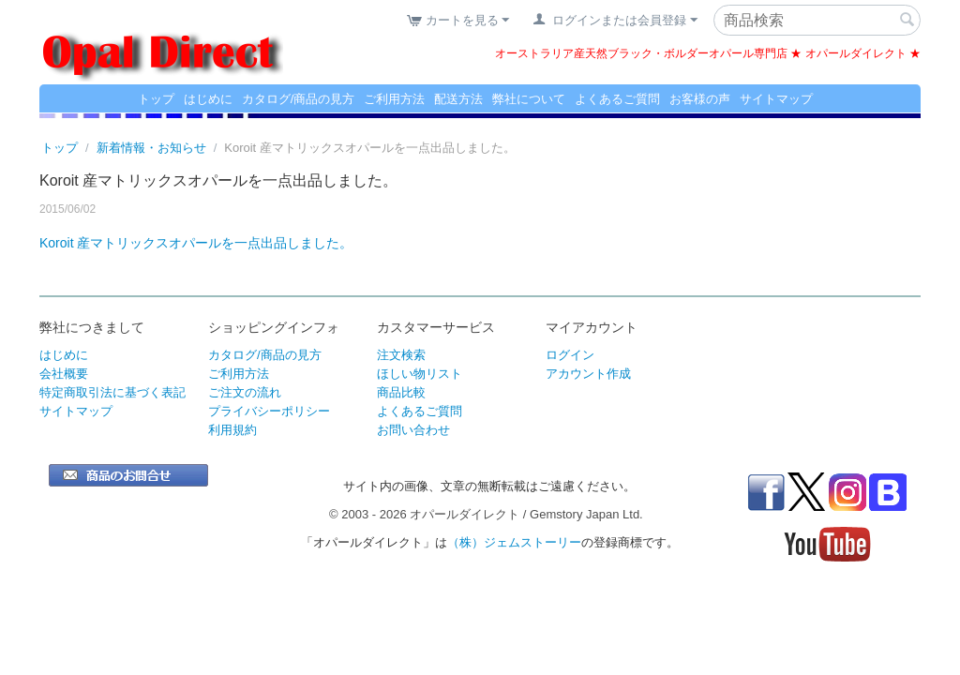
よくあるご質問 (617, 99)
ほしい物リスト (419, 374)
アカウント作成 (588, 374)
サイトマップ (776, 99)
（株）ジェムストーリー (514, 542)
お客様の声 (699, 99)
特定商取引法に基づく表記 (112, 392)
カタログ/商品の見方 (298, 99)
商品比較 (401, 392)
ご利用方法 (394, 99)
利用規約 (232, 430)
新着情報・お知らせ (151, 148)
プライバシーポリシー (269, 411)
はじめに (208, 99)
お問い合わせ (413, 430)
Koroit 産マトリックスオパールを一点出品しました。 (195, 242)
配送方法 (458, 99)
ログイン (570, 355)
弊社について (528, 99)
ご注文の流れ (244, 392)
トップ (156, 99)
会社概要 (63, 374)
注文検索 (401, 355)
